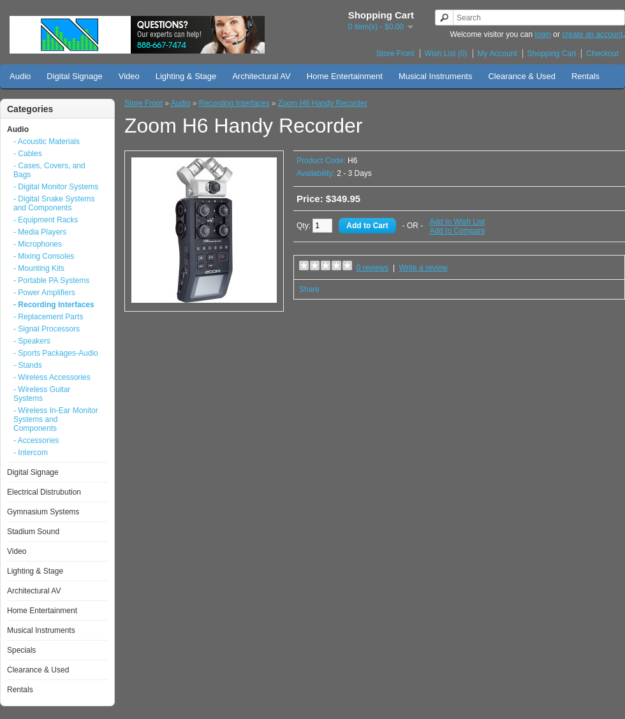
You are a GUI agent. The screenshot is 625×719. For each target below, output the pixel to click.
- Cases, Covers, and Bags (49, 170)
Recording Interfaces (234, 103)
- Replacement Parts (48, 316)
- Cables (27, 153)
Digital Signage (74, 76)
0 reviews (373, 267)
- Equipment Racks (45, 219)
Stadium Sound (33, 531)
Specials (21, 650)
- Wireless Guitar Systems (41, 394)
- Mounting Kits (38, 268)
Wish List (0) (446, 53)
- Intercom (30, 452)
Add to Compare (457, 230)
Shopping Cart (552, 53)
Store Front (395, 53)
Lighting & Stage (186, 76)
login (543, 34)
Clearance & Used (521, 76)
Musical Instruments (436, 76)
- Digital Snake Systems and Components (53, 203)
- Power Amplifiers (44, 292)
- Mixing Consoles (43, 256)
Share (309, 289)
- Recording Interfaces (53, 304)
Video (129, 76)
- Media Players (39, 232)
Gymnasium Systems (43, 511)
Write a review (423, 267)
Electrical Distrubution (44, 492)
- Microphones (37, 244)
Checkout (602, 53)
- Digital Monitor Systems (55, 186)
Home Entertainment (345, 76)
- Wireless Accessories (52, 377)
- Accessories (36, 440)
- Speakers (31, 341)
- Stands (27, 365)
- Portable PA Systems (51, 280)
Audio (20, 76)
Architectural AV (261, 76)
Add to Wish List (457, 221)
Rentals (585, 76)
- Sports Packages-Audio (55, 353)
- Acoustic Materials (46, 141)
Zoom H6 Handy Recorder (322, 103)
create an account (592, 34)
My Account (497, 53)
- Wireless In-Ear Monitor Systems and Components (55, 419)
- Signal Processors (46, 328)
